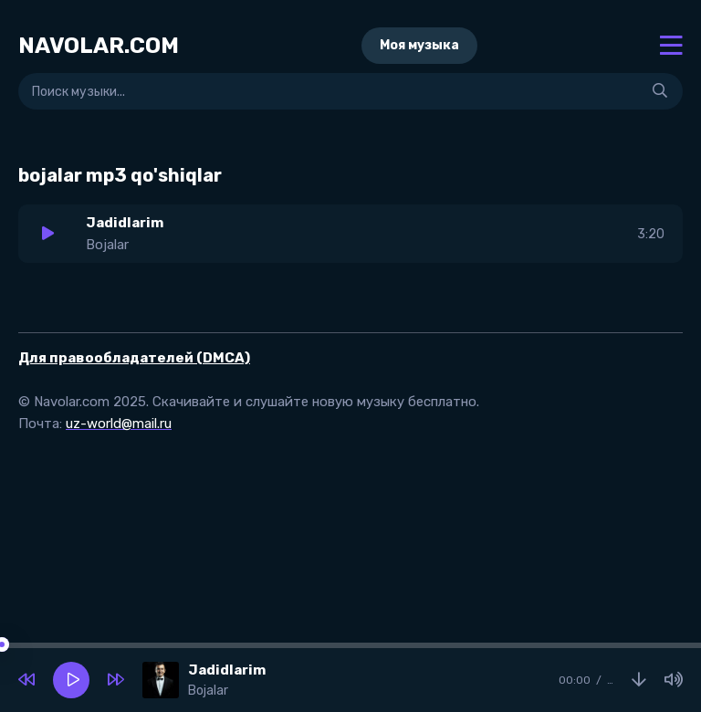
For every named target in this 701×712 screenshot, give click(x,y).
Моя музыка (419, 45)
